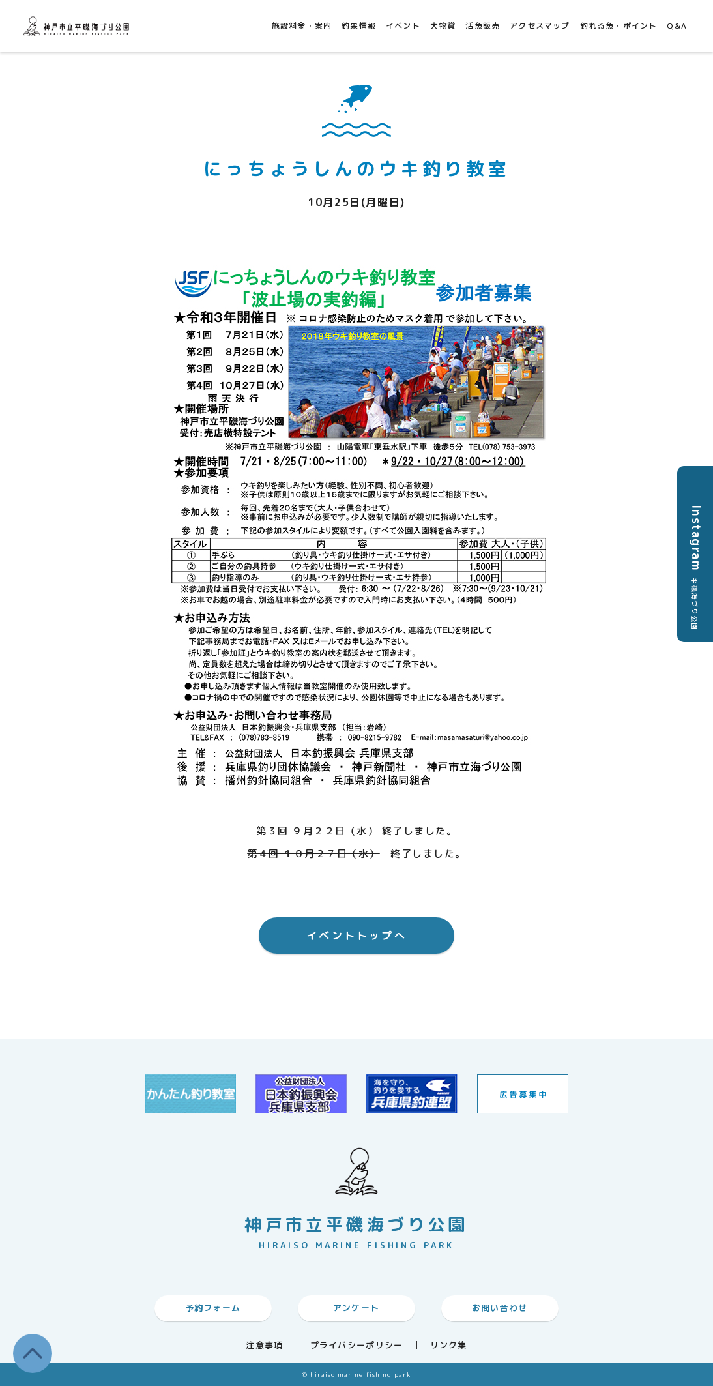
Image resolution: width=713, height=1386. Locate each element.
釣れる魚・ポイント (619, 25)
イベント (403, 25)
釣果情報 (359, 25)
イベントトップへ (356, 935)
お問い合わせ (500, 1308)
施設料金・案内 (302, 25)
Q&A (677, 25)
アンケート (356, 1308)
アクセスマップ (540, 25)
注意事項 (264, 1345)
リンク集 (448, 1345)
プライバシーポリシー (356, 1345)
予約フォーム (213, 1308)
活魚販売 (482, 25)
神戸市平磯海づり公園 (78, 25)
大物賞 (443, 25)
